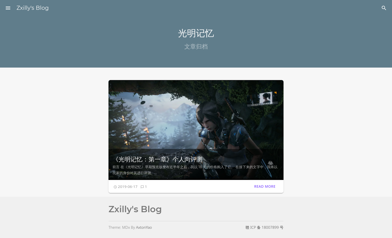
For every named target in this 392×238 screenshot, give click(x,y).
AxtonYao (144, 227)
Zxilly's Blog (32, 8)
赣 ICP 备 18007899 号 (265, 227)
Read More (265, 186)
